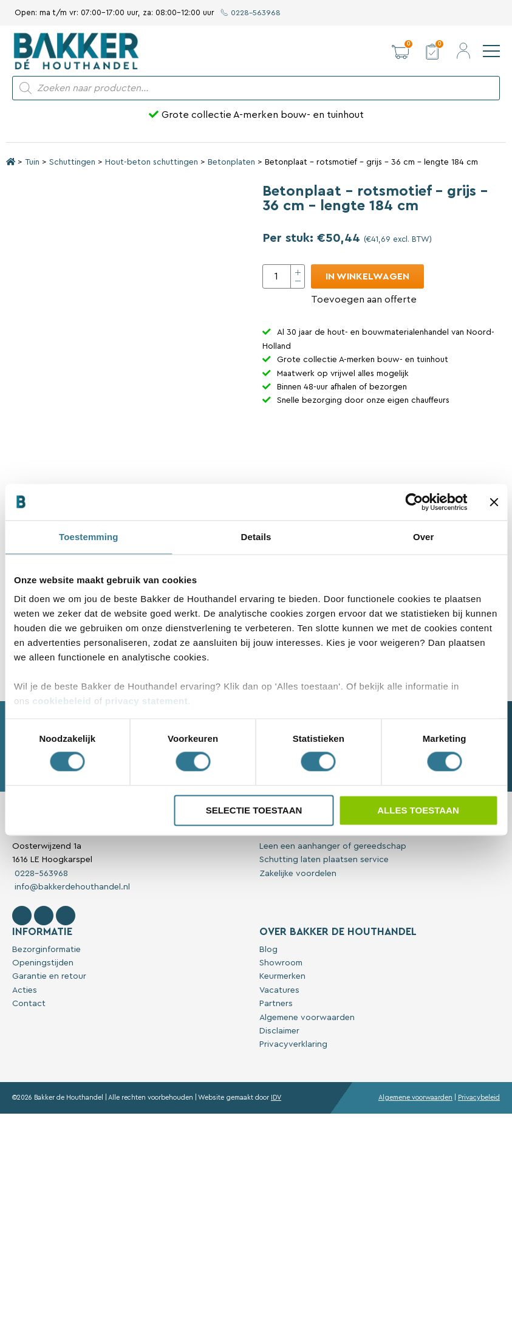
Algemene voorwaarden (307, 1085)
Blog (268, 1017)
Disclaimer (279, 1099)
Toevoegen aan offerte (364, 299)
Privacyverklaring (293, 1112)
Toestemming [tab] (88, 537)
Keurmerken (282, 1044)
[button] (400, 51)
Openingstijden (42, 1031)
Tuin (32, 162)
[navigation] (491, 51)
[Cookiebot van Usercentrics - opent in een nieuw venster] (414, 502)
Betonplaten (231, 162)
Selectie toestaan (254, 810)
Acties (24, 1058)
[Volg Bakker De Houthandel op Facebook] (22, 983)
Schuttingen (72, 162)
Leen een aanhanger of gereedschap (332, 914)
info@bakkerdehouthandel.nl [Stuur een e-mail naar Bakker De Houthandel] (71, 955)
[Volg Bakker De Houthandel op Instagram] (43, 983)
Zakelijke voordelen (297, 941)
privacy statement (146, 701)
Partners (276, 1071)
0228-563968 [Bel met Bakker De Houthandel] (40, 941)
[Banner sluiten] (494, 502)
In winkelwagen (367, 276)
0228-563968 (251, 12)
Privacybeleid (479, 1165)
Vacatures (279, 1058)
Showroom (280, 1031)
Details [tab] (256, 537)
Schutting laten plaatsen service (324, 927)
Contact (29, 1071)
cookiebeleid (61, 701)
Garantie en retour (49, 1044)
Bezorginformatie (46, 1017)
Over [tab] (423, 537)
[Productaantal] (283, 276)
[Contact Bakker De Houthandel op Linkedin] (65, 983)
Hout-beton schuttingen (151, 162)
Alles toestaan (418, 810)
